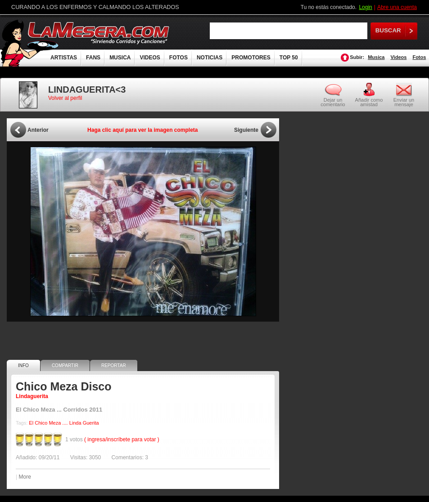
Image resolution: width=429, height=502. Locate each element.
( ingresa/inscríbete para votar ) (121, 439)
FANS (93, 57)
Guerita (91, 423)
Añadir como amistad (369, 102)
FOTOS (178, 57)
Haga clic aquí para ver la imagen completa (142, 130)
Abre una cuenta (397, 7)
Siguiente (246, 130)
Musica (376, 57)
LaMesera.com (99, 32)
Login (365, 7)
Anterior (38, 130)
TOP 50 (289, 57)
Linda (75, 423)
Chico (41, 423)
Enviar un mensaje (403, 102)
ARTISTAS (63, 57)
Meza (55, 423)
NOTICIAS (209, 57)
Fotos (419, 57)
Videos (398, 57)
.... (65, 423)
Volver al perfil (65, 98)
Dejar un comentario (333, 102)
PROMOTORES (250, 57)
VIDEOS (150, 57)
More (24, 477)
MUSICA (120, 57)
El (31, 423)
